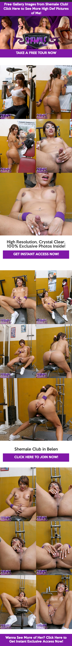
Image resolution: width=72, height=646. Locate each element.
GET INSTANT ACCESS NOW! (36, 254)
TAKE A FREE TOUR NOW (36, 53)
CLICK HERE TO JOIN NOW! (36, 457)
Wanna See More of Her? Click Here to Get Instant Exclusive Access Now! (36, 639)
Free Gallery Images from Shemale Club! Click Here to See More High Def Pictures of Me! (36, 9)
